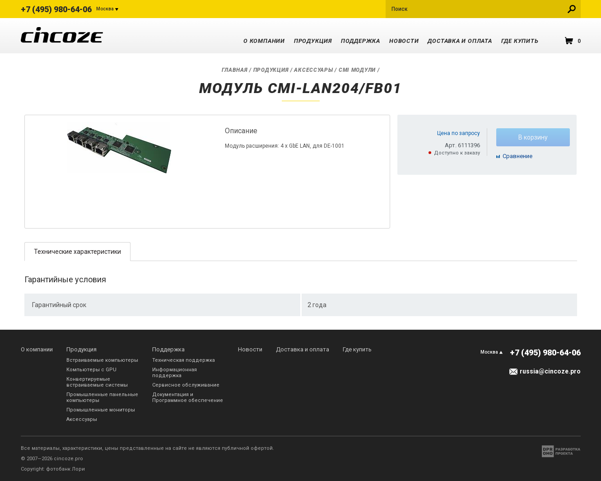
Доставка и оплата (460, 40)
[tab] (77, 251)
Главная (235, 70)
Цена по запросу (458, 133)
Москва (105, 8)
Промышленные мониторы (100, 410)
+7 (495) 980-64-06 (56, 9)
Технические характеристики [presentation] (77, 251)
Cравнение (517, 156)
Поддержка (360, 40)
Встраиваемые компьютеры (102, 360)
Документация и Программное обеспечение (187, 397)
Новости (404, 40)
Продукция (313, 40)
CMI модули (357, 70)
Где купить (520, 40)
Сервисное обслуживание (185, 385)
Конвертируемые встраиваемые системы (97, 382)
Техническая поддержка (183, 360)
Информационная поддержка (174, 372)
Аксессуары (313, 70)
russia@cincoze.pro (550, 371)
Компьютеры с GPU (91, 370)
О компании (264, 40)
